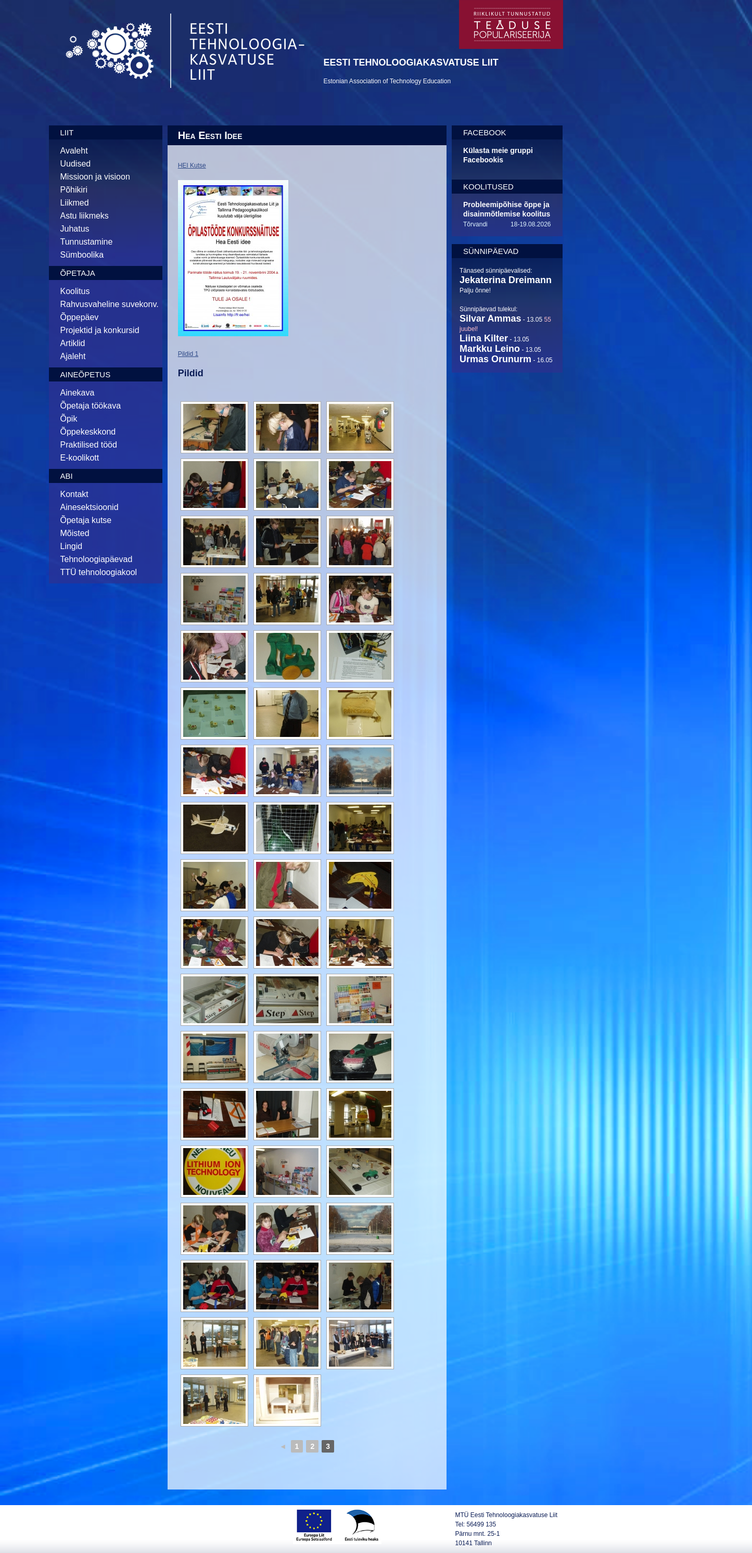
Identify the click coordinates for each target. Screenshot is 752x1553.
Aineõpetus (85, 374)
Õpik (69, 418)
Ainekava (77, 392)
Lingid (71, 546)
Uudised (75, 163)
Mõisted (75, 533)
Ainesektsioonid (89, 507)
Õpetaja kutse (86, 520)
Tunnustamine (86, 241)
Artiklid (72, 343)
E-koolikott (79, 457)
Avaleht (74, 150)
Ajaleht (73, 356)
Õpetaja (77, 273)
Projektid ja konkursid (99, 330)
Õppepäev (79, 317)
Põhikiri (73, 189)
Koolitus (75, 291)
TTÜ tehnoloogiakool (98, 572)
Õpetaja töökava (90, 405)
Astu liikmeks (84, 215)
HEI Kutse (192, 165)
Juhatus (75, 228)
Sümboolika (82, 254)
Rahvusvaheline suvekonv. (109, 304)
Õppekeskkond (88, 431)
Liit (67, 132)
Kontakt (74, 494)
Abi (66, 476)
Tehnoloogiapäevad (96, 559)
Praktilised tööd (88, 444)
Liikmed (74, 202)
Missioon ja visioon (95, 176)
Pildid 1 (188, 354)
